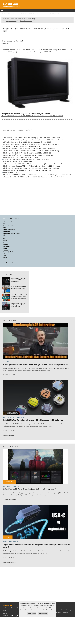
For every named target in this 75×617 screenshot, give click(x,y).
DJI (4, 242)
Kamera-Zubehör (8, 226)
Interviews (56, 610)
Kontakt (5, 613)
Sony (4, 227)
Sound (5, 237)
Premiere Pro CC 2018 (11, 172)
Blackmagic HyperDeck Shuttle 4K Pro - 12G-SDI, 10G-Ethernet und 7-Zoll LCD (31, 168)
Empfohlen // (7, 274)
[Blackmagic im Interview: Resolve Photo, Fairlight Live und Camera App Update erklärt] (35, 341)
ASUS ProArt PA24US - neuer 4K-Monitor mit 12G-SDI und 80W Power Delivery (31, 151)
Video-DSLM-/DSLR (9, 222)
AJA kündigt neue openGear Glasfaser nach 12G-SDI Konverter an (26, 159)
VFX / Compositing (9, 229)
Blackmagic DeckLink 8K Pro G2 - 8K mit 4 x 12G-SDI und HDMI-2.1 (27, 153)
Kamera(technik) (8, 252)
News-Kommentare (26, 21)
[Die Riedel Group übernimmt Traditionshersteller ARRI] (6, 289)
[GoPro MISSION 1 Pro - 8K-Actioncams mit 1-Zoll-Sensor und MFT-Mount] (6, 281)
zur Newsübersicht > (9, 435)
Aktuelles (62, 610)
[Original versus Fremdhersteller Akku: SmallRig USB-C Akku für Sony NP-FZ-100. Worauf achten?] (35, 522)
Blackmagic (6, 231)
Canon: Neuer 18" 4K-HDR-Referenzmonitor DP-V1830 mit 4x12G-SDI (28, 155)
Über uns (5, 615)
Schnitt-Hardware (62, 612)
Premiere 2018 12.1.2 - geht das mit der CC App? (20, 157)
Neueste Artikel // (10, 447)
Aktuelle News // (10, 320)
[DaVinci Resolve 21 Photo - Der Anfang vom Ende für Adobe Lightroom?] (6, 306)
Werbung (68, 610)
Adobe (5, 256)
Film (4, 224)
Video (5, 241)
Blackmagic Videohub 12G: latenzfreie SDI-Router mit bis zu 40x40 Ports (29, 149)
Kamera (5, 244)
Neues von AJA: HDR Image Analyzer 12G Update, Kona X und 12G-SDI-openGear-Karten (34, 140)
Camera (5, 250)
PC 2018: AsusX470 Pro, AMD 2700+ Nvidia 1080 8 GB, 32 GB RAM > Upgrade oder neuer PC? (37, 175)
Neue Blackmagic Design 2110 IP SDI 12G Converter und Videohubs (27, 170)
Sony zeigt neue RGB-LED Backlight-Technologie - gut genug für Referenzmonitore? (32, 144)
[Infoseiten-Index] (12, 14)
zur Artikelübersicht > (9, 562)
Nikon (5, 235)
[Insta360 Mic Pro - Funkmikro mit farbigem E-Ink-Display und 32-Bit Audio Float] (35, 397)
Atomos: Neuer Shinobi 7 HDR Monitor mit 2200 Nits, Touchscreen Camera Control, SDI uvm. (36, 177)
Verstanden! (42, 613)
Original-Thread (11, 21)
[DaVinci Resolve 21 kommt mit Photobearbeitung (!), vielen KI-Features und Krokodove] (6, 298)
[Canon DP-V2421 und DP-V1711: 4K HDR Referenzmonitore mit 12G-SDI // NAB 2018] (39, 14)
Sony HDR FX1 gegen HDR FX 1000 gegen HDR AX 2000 (23, 146)
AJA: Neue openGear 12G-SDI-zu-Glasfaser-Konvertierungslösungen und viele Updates (34, 164)
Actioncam (6, 246)
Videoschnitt (7, 239)
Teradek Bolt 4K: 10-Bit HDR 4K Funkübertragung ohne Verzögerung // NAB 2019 (31, 138)
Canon (5, 248)
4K (4, 254)
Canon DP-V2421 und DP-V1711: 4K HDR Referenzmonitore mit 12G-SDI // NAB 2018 (32, 116)
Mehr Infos (32, 613)
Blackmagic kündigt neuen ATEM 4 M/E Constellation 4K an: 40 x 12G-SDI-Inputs (31, 166)
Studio (5, 257)
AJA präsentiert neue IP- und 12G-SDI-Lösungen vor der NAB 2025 (27, 142)
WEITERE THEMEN (10, 219)
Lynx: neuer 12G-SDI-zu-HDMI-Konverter (17, 162)
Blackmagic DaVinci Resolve (11, 233)
